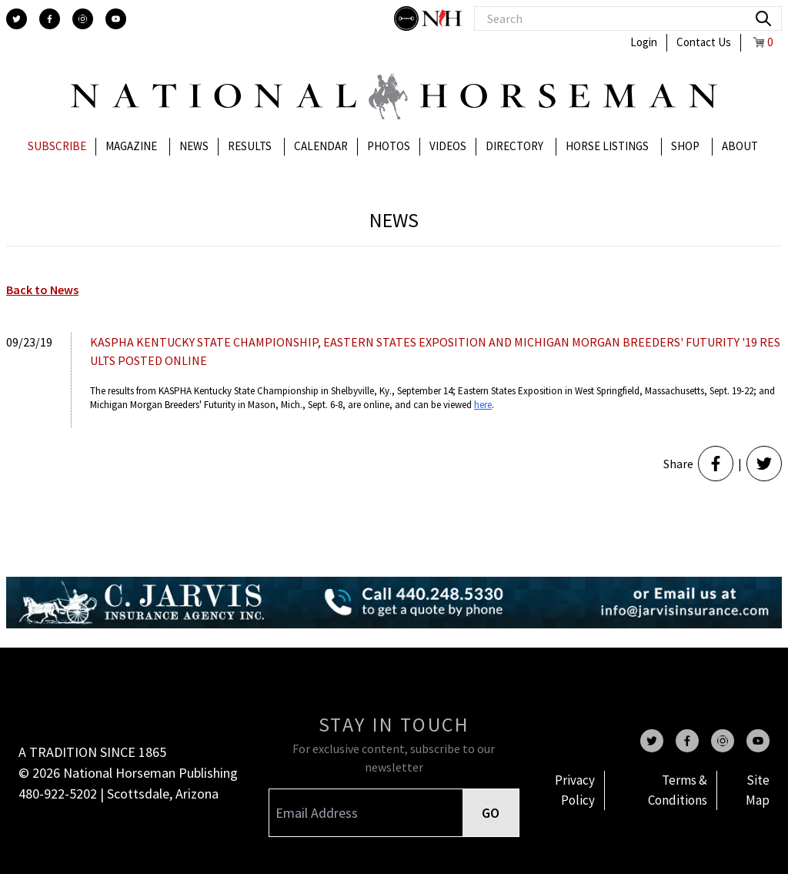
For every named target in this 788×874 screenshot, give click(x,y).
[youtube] (115, 18)
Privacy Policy (575, 790)
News (194, 146)
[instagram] (82, 18)
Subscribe (57, 146)
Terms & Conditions (677, 790)
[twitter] (16, 18)
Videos (447, 146)
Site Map (758, 790)
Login (643, 42)
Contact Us (703, 42)
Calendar (321, 146)
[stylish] (408, 18)
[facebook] (49, 18)
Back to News (42, 289)
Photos (388, 146)
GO (490, 813)
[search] (763, 18)
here (483, 404)
